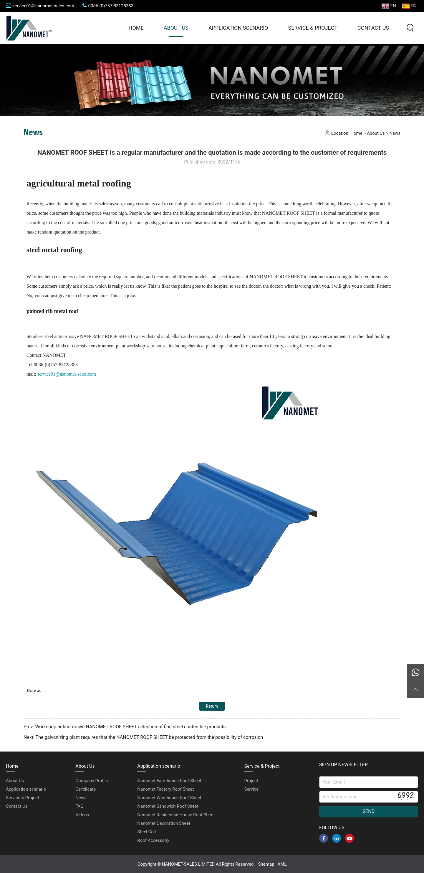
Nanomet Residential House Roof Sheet (176, 814)
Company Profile (91, 780)
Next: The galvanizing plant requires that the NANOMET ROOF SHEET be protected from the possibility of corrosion (143, 737)
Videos (82, 814)
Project (251, 780)
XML (282, 864)
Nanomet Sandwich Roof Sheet (167, 806)
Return (212, 706)
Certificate (85, 789)
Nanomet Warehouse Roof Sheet (169, 797)
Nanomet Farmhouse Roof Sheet (169, 780)
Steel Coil (146, 831)
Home (136, 28)
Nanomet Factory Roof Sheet (165, 789)
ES (409, 6)
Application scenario (238, 28)
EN (389, 6)
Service (251, 789)
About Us (176, 28)
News (394, 133)
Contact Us (373, 28)
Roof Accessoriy (153, 840)
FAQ (79, 806)
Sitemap (266, 864)
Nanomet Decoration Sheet (163, 823)
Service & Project (312, 28)
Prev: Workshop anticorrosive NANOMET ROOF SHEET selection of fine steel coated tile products (125, 726)
